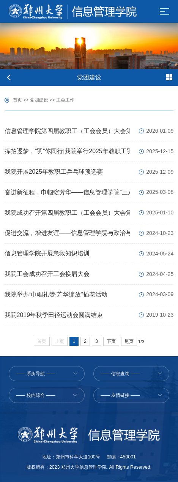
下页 (111, 341)
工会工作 (65, 100)
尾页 (129, 341)
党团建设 (39, 100)
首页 (17, 100)
